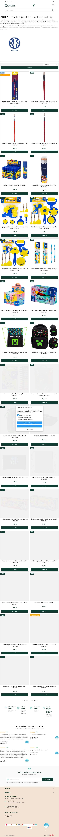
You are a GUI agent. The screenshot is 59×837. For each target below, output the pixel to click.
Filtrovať (29, 67)
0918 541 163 (9, 1)
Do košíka (14, 110)
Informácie (7, 792)
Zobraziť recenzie (40, 729)
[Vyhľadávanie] (29, 10)
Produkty (7, 788)
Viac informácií (29, 429)
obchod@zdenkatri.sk (12, 806)
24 (31, 700)
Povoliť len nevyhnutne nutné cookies (29, 426)
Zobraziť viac (3, 29)
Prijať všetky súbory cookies (29, 423)
